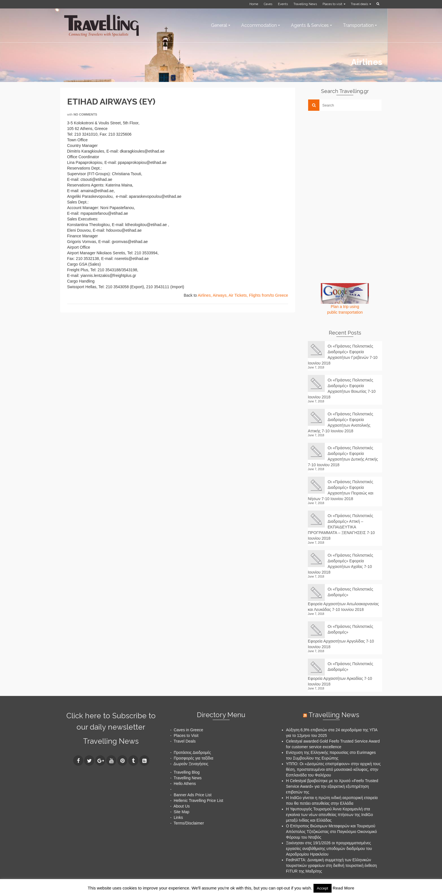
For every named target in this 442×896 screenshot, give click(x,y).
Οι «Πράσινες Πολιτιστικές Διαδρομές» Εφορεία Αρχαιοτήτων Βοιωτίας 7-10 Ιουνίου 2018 (342, 388)
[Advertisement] (350, 154)
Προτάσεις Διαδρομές (192, 752)
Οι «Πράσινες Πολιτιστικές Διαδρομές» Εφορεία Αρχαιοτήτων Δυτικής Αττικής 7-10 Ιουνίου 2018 (343, 456)
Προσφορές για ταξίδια (193, 758)
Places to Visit (186, 735)
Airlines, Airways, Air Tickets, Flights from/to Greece (243, 295)
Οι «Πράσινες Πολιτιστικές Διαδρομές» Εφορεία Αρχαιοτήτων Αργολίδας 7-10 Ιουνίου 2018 (341, 636)
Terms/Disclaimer (189, 823)
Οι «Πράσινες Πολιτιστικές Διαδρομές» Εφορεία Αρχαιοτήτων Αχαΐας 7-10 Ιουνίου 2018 (340, 563)
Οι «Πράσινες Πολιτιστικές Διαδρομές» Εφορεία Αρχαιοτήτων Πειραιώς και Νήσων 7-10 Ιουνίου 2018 (340, 490)
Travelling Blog (187, 772)
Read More (343, 888)
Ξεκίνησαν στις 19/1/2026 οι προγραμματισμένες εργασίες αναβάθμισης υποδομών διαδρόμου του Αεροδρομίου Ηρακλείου (329, 848)
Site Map (181, 812)
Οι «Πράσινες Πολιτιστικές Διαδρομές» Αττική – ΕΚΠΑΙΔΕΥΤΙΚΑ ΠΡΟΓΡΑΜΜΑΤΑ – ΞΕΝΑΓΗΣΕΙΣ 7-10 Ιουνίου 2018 (341, 527)
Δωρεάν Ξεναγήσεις (190, 764)
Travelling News (111, 741)
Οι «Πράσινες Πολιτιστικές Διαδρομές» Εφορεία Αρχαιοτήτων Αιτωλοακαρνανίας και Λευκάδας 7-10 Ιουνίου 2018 (343, 599)
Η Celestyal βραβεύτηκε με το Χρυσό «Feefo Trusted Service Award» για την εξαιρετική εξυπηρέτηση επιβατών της (332, 786)
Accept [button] (322, 888)
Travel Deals (185, 741)
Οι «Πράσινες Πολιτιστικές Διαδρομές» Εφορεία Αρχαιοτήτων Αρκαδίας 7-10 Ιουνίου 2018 (340, 673)
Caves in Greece (188, 730)
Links (178, 817)
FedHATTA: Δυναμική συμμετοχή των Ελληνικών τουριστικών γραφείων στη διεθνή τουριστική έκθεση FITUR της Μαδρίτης (331, 865)
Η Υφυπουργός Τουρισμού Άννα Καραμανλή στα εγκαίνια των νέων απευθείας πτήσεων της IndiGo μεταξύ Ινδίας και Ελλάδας (329, 815)
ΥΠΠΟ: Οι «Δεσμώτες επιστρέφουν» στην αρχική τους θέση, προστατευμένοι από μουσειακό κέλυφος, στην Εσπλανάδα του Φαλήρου (333, 769)
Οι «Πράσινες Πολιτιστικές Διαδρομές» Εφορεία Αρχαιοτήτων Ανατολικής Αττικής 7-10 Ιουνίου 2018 (340, 422)
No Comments (85, 114)
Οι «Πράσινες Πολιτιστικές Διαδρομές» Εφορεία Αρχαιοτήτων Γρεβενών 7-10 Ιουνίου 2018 (343, 354)
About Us (181, 806)
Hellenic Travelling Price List (198, 800)
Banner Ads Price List (193, 795)
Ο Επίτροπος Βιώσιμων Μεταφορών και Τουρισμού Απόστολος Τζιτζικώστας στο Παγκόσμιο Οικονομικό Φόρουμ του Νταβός (331, 831)
